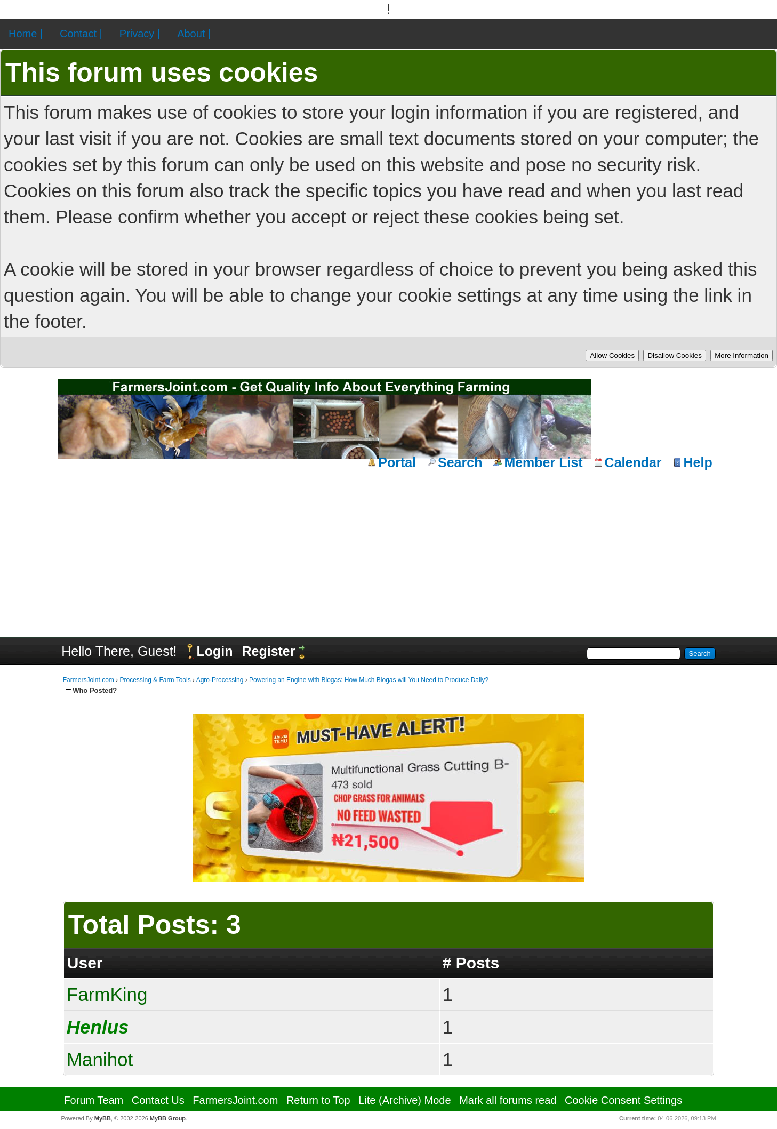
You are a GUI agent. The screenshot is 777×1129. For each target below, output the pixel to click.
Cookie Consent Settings (623, 1100)
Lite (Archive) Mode (404, 1100)
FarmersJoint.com (88, 680)
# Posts (471, 963)
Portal (397, 462)
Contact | (81, 33)
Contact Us (158, 1100)
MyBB (102, 1118)
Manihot (100, 1059)
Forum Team (93, 1100)
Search (460, 462)
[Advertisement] (389, 552)
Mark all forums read (507, 1100)
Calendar (633, 462)
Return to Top (318, 1100)
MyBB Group (168, 1118)
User (85, 963)
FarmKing (107, 994)
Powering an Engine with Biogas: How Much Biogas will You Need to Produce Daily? (368, 680)
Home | (26, 33)
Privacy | (139, 33)
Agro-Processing (220, 680)
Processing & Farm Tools (154, 680)
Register (268, 651)
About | (194, 33)
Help (698, 462)
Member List (543, 462)
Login (214, 651)
